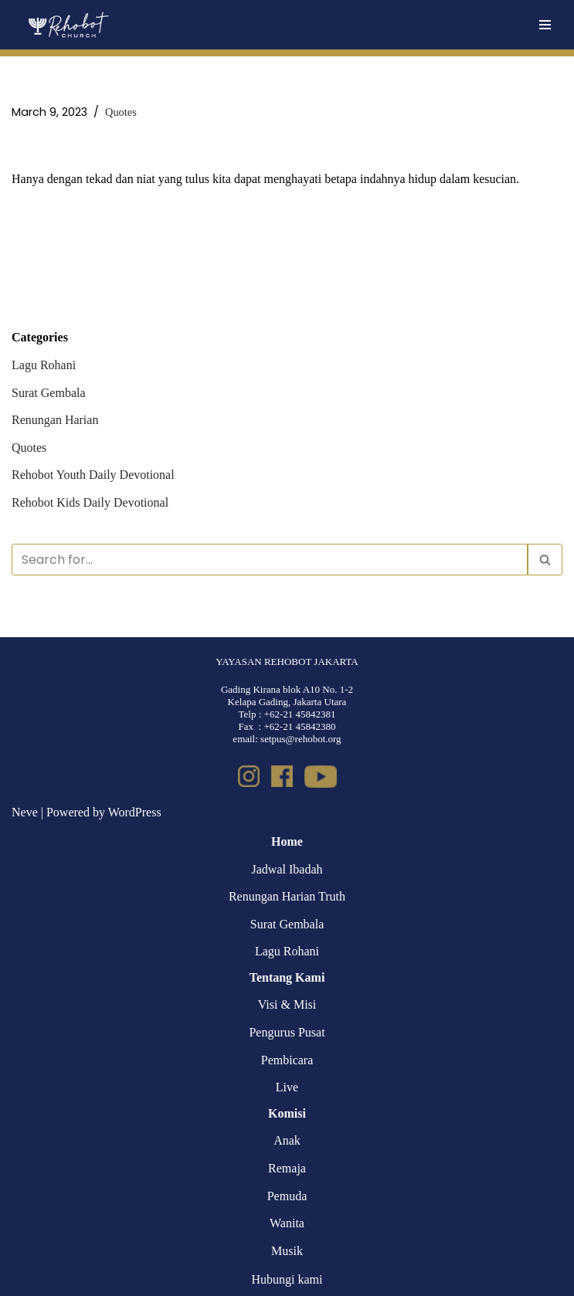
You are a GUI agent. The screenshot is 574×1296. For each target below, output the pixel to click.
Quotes (121, 112)
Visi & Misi (287, 1004)
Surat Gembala (49, 392)
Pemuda (287, 1196)
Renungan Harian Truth (287, 896)
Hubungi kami (287, 1279)
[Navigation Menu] (545, 24)
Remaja (287, 1168)
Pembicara (287, 1060)
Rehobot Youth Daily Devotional (93, 474)
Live (287, 1087)
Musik (287, 1250)
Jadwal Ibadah (287, 869)
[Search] (270, 559)
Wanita (287, 1223)
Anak (287, 1140)
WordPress (134, 812)
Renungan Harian (55, 419)
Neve (25, 812)
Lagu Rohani (44, 364)
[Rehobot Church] (68, 25)
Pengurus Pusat (286, 1032)
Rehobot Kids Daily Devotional (90, 502)
